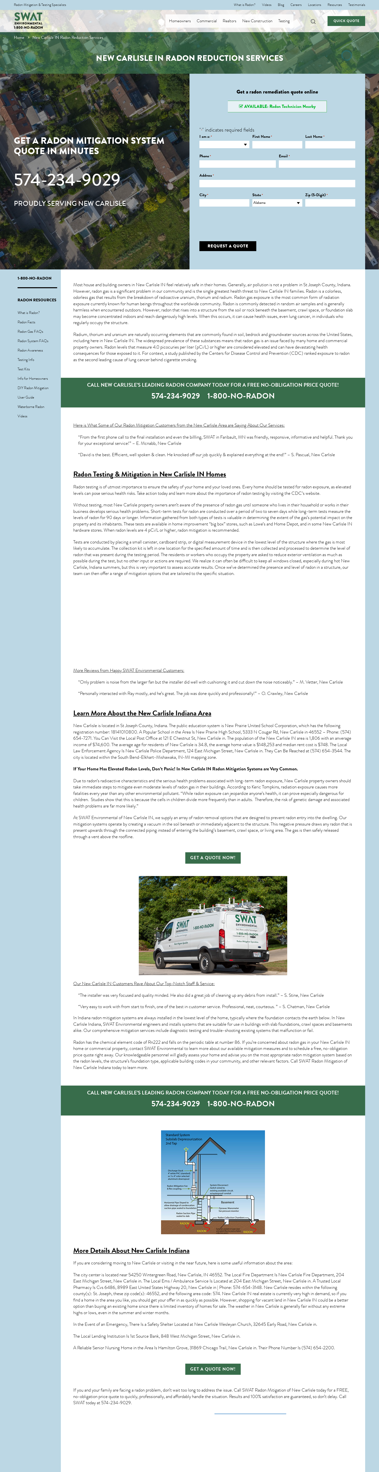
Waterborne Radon (31, 406)
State (257, 195)
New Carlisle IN (151, 284)
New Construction (261, 21)
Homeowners (184, 21)
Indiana (95, 567)
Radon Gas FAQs (30, 331)
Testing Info (26, 359)
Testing (288, 21)
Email (284, 156)
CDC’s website (305, 493)
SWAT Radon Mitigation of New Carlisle (278, 1390)
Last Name (314, 137)
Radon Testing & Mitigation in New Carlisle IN (138, 474)
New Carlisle (85, 725)
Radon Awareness (30, 350)
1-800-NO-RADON (28, 27)
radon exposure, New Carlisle (281, 780)
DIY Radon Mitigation (33, 388)
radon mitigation (192, 530)
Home (19, 37)
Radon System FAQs (33, 341)
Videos (266, 4)
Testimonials (356, 4)
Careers (296, 4)
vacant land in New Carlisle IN (289, 1300)
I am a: (205, 137)
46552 (152, 1293)
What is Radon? (245, 4)
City (203, 195)
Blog (281, 4)
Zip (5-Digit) (316, 195)
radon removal (206, 817)
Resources (335, 4)
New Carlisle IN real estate (246, 1293)
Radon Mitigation (138, 425)
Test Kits (24, 369)
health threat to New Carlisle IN (259, 291)
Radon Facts (26, 322)
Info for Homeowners (33, 378)
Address (206, 175)
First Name (262, 137)
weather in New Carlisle (257, 1306)
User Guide (26, 397)
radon (166, 310)
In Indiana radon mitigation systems (105, 1017)
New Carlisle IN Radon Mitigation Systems (221, 768)
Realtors (233, 21)
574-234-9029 (67, 180)
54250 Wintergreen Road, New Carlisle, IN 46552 (175, 1274)
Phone (205, 156)
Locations (314, 4)
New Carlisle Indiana (160, 1250)
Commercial (211, 21)
